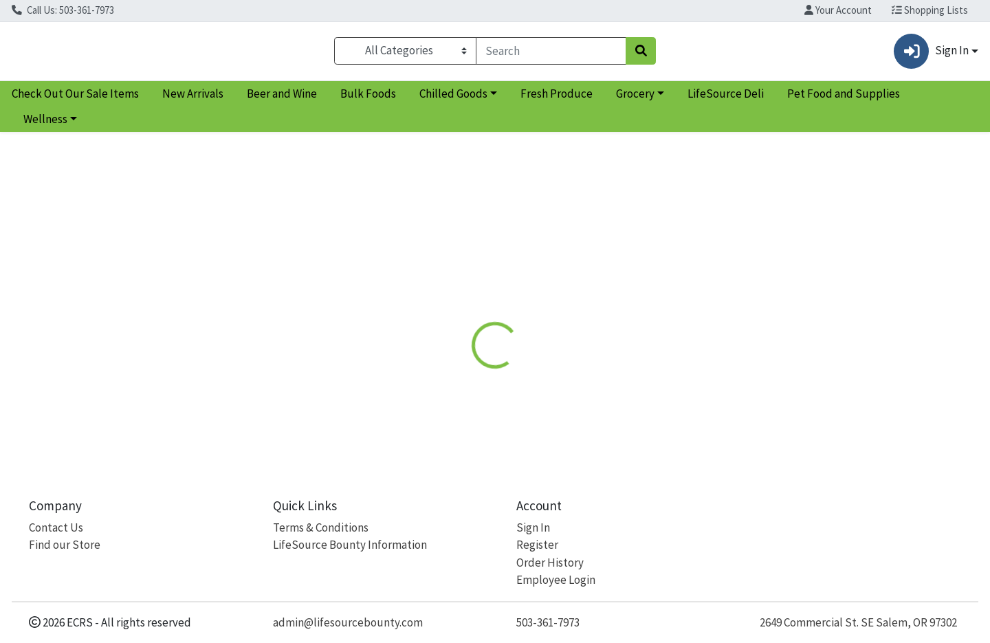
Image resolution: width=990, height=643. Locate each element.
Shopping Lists (930, 10)
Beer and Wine (282, 99)
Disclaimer (516, 298)
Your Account (838, 10)
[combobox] (551, 53)
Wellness (45, 125)
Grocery (635, 99)
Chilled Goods (453, 99)
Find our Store (64, 545)
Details (451, 298)
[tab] (451, 298)
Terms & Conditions (320, 527)
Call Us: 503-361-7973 (63, 10)
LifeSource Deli (726, 99)
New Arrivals (192, 99)
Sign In (533, 527)
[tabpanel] (701, 381)
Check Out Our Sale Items (75, 99)
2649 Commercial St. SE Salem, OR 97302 (858, 622)
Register (537, 545)
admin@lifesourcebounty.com (348, 622)
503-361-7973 (548, 622)
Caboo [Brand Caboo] (573, 368)
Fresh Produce (556, 99)
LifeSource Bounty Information (350, 545)
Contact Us (56, 527)
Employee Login (555, 580)
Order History (550, 562)
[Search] (551, 53)
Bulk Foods (368, 99)
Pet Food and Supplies (843, 99)
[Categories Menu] (405, 53)
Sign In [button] (931, 54)
